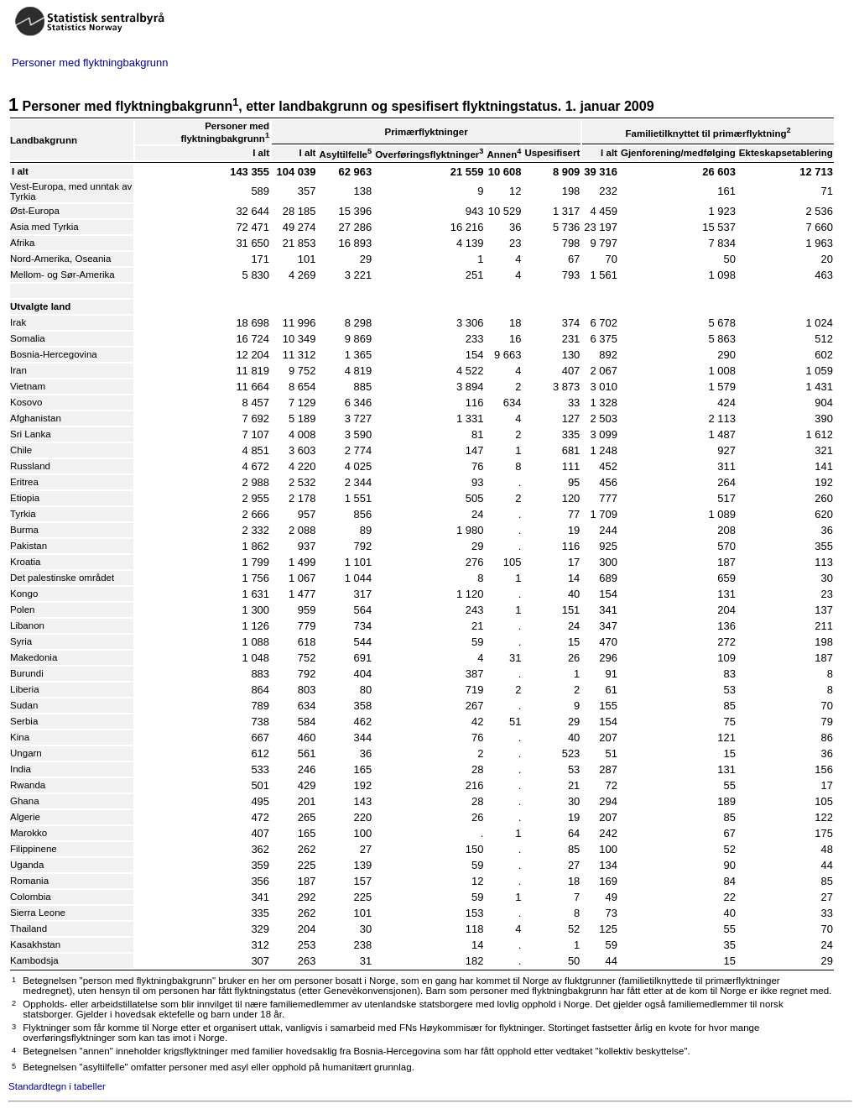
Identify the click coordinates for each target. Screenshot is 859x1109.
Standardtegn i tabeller (57, 1086)
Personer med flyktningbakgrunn (90, 62)
